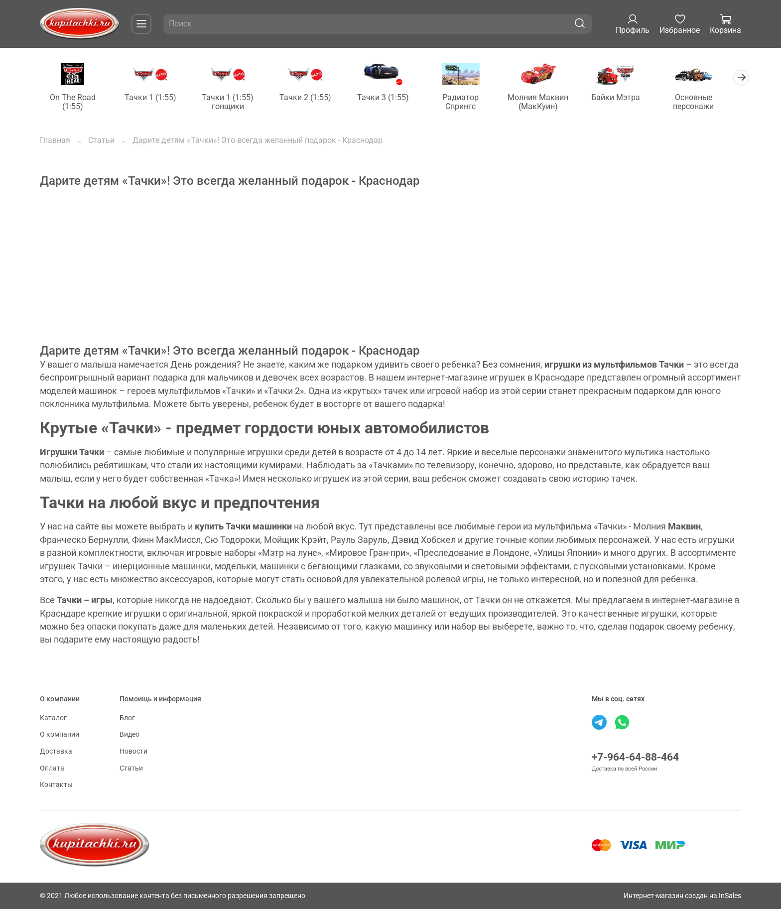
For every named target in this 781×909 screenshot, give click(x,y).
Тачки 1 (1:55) (153, 98)
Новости (133, 751)
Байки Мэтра (628, 98)
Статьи (101, 140)
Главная (55, 140)
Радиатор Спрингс (470, 102)
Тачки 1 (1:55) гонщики (232, 102)
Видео (129, 735)
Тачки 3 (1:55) (390, 98)
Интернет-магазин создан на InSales (682, 896)
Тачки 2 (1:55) (311, 98)
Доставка (56, 751)
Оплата (52, 768)
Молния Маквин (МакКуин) (549, 102)
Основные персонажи (707, 102)
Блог (127, 718)
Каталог (53, 718)
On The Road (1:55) (74, 102)
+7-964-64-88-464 (635, 757)
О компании (59, 735)
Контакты (56, 784)
